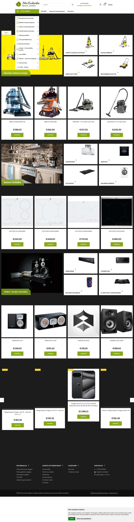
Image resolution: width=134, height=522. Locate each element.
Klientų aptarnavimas (51, 466)
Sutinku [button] (72, 518)
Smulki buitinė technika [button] (25, 31)
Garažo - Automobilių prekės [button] (24, 49)
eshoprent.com (113, 493)
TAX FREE (43, 11)
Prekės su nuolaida (48, 472)
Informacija (21, 466)
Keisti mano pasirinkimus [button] (84, 518)
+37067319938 (100, 469)
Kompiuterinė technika (25, 18)
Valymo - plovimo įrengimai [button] (26, 59)
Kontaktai (71, 11)
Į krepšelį (17, 135)
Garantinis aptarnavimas (57, 11)
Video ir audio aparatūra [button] (25, 27)
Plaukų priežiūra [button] (22, 35)
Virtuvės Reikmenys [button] (24, 39)
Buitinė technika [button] (22, 44)
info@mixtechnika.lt (101, 472)
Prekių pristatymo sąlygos (24, 469)
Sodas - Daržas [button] (22, 67)
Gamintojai (45, 475)
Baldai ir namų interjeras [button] (25, 22)
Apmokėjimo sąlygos (22, 475)
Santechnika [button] (21, 63)
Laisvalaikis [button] (21, 54)
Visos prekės (23, 11)
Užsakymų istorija (73, 472)
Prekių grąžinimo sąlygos (23, 472)
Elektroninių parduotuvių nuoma (99, 493)
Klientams (72, 466)
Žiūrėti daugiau (126, 81)
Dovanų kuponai (47, 477)
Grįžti (6, 33)
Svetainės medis (47, 480)
